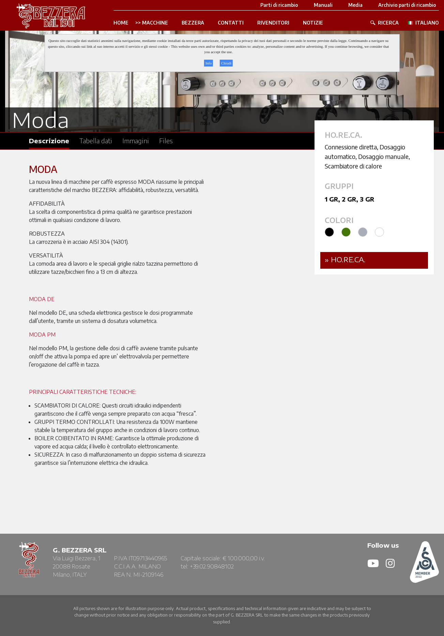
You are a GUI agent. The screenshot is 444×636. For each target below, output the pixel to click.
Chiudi (226, 63)
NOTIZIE (313, 22)
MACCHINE (155, 22)
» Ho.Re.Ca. (345, 259)
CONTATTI (231, 22)
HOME (120, 22)
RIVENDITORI (273, 22)
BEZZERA (193, 22)
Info (208, 63)
